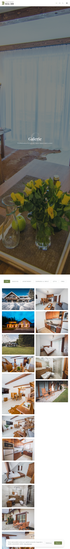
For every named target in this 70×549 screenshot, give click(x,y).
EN (60, 3)
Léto (55, 281)
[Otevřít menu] (67, 3)
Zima (62, 281)
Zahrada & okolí (42, 281)
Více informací (28, 544)
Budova (15, 281)
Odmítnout (49, 543)
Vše (7, 281)
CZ (56, 3)
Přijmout (58, 543)
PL (63, 3)
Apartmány (27, 281)
